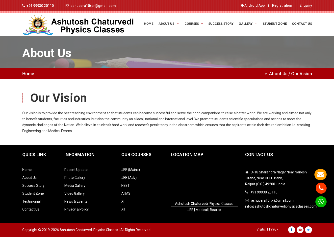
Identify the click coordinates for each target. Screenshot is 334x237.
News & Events (75, 201)
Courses (193, 23)
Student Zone (275, 23)
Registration (282, 5)
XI (122, 201)
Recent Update (76, 170)
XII (123, 209)
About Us (168, 23)
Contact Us (302, 23)
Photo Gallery (74, 178)
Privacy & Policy (76, 209)
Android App (253, 5)
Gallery (248, 23)
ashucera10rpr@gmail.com (93, 5)
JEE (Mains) (130, 170)
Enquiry (306, 5)
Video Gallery (74, 193)
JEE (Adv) (129, 178)
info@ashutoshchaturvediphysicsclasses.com (281, 206)
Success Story (220, 23)
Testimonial (31, 201)
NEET (125, 186)
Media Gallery (74, 186)
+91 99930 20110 (40, 5)
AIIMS (125, 193)
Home (148, 23)
